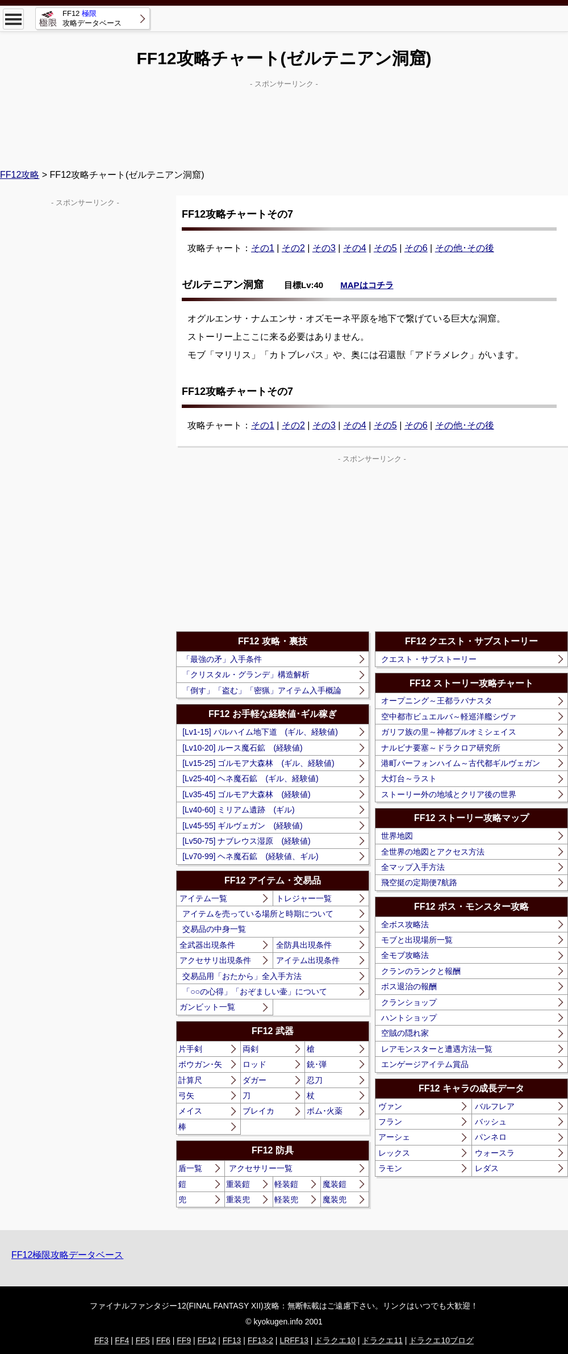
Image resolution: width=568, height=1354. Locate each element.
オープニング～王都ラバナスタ (436, 700)
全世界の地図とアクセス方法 (433, 851)
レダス (487, 1168)
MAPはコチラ (366, 285)
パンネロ (491, 1136)
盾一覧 (190, 1168)
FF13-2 (260, 1340)
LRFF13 (293, 1340)
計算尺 (190, 1080)
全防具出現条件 (304, 944)
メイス (190, 1110)
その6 (416, 248)
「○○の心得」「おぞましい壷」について (254, 991)
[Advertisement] (284, 119)
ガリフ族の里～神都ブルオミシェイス (448, 731)
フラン (390, 1121)
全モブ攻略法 (405, 955)
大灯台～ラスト (409, 778)
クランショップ (409, 1002)
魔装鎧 (334, 1184)
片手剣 (190, 1048)
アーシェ (394, 1136)
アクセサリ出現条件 (215, 960)
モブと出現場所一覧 (417, 939)
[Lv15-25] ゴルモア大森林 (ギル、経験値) (258, 763)
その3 (324, 248)
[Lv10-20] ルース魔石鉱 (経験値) (242, 747)
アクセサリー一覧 (261, 1168)
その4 (354, 248)
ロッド (254, 1064)
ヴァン (390, 1106)
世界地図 (397, 835)
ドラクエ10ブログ (441, 1340)
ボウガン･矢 (200, 1064)
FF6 (163, 1340)
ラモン (390, 1168)
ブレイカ (258, 1110)
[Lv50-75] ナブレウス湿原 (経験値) (246, 840)
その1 (262, 248)
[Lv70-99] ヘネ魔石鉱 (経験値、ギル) (250, 856)
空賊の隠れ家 (405, 1033)
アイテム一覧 (203, 898)
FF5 (143, 1340)
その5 (385, 248)
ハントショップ (409, 1017)
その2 (293, 248)
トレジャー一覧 (304, 898)
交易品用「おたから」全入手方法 (242, 976)
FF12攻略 (19, 175)
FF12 (207, 1340)
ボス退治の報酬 (409, 986)
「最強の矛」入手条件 (222, 659)
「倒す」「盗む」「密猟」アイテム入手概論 (261, 690)
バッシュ (491, 1121)
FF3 (101, 1340)
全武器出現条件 (207, 944)
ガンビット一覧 (207, 1006)
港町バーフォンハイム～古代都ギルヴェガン (460, 763)
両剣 (250, 1048)
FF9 (184, 1340)
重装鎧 (238, 1184)
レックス (394, 1152)
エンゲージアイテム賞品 (425, 1064)
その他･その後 (464, 248)
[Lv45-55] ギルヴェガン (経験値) (242, 825)
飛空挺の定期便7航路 (419, 882)
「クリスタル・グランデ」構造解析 (246, 674)
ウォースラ (495, 1152)
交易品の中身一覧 (214, 929)
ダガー (254, 1080)
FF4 (122, 1340)
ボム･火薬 (325, 1110)
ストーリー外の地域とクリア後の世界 (448, 794)
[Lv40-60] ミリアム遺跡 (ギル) (238, 809)
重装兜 (238, 1199)
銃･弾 (317, 1064)
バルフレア (495, 1106)
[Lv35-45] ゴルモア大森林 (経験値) (246, 794)
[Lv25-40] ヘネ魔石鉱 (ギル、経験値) (250, 778)
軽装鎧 (286, 1184)
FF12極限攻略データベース (67, 1255)
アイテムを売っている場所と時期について (257, 913)
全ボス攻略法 (405, 924)
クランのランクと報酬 (421, 971)
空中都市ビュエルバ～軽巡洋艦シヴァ (448, 716)
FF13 (232, 1340)
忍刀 (315, 1080)
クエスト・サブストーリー (429, 659)
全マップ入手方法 (413, 867)
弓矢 (186, 1095)
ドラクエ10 (335, 1340)
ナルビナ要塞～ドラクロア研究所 (440, 747)
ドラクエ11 (382, 1340)
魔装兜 (334, 1199)
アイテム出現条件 (308, 960)
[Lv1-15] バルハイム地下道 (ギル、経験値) (260, 731)
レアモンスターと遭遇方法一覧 (436, 1048)
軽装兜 (286, 1199)
